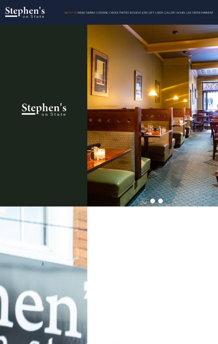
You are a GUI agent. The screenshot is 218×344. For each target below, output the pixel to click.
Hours (180, 12)
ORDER (114, 12)
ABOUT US (70, 12)
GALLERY (170, 12)
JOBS (145, 12)
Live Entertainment (199, 12)
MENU (81, 12)
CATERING (102, 12)
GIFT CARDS (156, 12)
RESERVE (135, 12)
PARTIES (124, 12)
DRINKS (90, 12)
